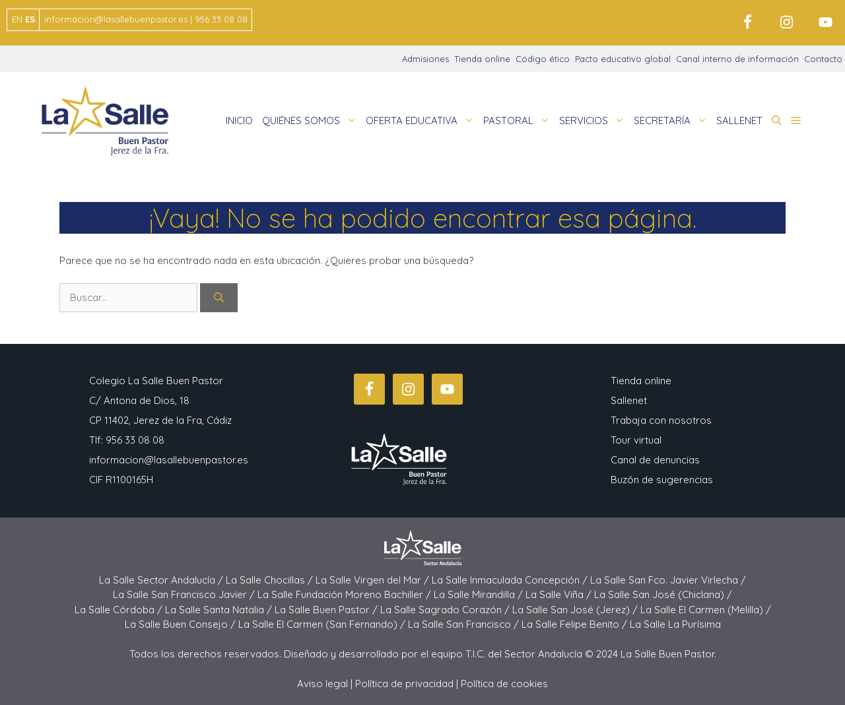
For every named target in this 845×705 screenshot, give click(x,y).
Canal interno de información (737, 58)
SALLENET (739, 120)
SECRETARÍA (673, 121)
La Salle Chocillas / (271, 580)
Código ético (543, 58)
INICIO (239, 120)
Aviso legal (322, 683)
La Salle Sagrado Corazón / (446, 609)
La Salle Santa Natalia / (220, 609)
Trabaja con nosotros (661, 420)
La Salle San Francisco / (465, 624)
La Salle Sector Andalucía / (162, 580)
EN (17, 19)
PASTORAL (519, 121)
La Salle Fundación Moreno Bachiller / (345, 594)
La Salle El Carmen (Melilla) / (705, 609)
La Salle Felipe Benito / (576, 624)
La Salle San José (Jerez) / (576, 609)
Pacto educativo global (623, 58)
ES (30, 19)
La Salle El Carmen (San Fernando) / (323, 624)
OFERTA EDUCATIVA (422, 121)
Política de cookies (504, 683)
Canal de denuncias (655, 459)
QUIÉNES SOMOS (311, 121)
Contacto (823, 58)
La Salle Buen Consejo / (181, 624)
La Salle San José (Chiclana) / (663, 594)
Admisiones (425, 58)
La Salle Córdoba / (120, 609)
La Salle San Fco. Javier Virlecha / (668, 580)
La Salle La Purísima (675, 624)
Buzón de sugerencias (662, 479)
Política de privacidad (404, 683)
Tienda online (482, 58)
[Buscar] (219, 298)
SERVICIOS (594, 121)
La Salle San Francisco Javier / (185, 594)
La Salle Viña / (559, 594)
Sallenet (629, 400)
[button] (776, 121)
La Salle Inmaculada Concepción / (511, 580)
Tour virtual (636, 440)
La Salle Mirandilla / (479, 594)
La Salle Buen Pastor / (327, 609)
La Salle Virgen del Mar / (374, 580)
